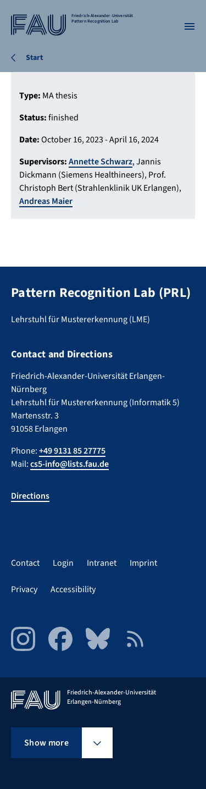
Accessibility (73, 589)
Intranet (101, 563)
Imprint (143, 563)
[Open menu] (189, 26)
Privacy (24, 589)
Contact (25, 563)
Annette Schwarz (100, 162)
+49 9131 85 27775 (72, 451)
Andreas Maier (46, 201)
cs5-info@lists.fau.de (69, 464)
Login (63, 563)
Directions (30, 496)
